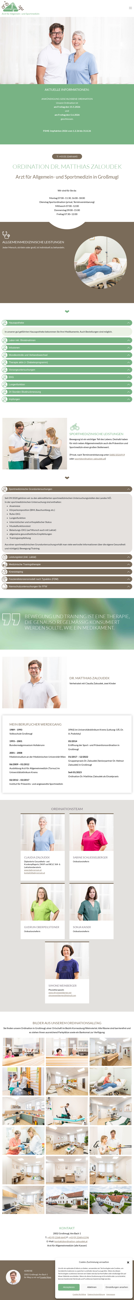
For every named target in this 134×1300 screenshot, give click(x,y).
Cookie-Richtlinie (79, 1294)
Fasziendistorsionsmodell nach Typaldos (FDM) (30, 579)
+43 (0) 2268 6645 (56, 1237)
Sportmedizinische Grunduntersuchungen (27, 489)
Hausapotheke (13, 323)
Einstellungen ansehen (117, 1287)
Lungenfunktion (13, 385)
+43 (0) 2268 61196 (79, 1237)
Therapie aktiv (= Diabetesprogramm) (25, 362)
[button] (128, 1262)
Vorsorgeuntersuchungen (18, 370)
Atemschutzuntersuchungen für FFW (24, 587)
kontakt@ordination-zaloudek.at (71, 1241)
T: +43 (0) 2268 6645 (67, 156)
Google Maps (45, 1277)
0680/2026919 (117, 454)
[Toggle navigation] (130, 8)
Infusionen (11, 348)
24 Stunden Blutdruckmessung (21, 392)
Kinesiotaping (12, 572)
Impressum (110, 1294)
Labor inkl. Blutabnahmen (18, 340)
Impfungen (11, 399)
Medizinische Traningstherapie (21, 564)
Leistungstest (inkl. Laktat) (19, 557)
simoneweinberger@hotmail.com (62, 995)
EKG (8, 377)
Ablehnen (91, 1287)
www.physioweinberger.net (60, 992)
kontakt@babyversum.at (34, 873)
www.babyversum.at (33, 870)
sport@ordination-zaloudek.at (90, 458)
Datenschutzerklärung (96, 1294)
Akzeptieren (69, 1287)
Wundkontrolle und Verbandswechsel (25, 355)
